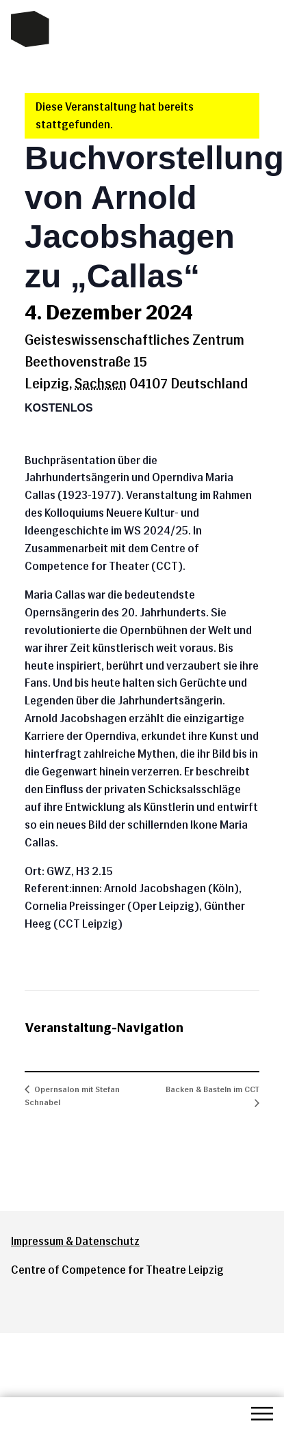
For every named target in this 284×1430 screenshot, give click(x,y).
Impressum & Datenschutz (75, 1241)
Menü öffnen (262, 1413)
